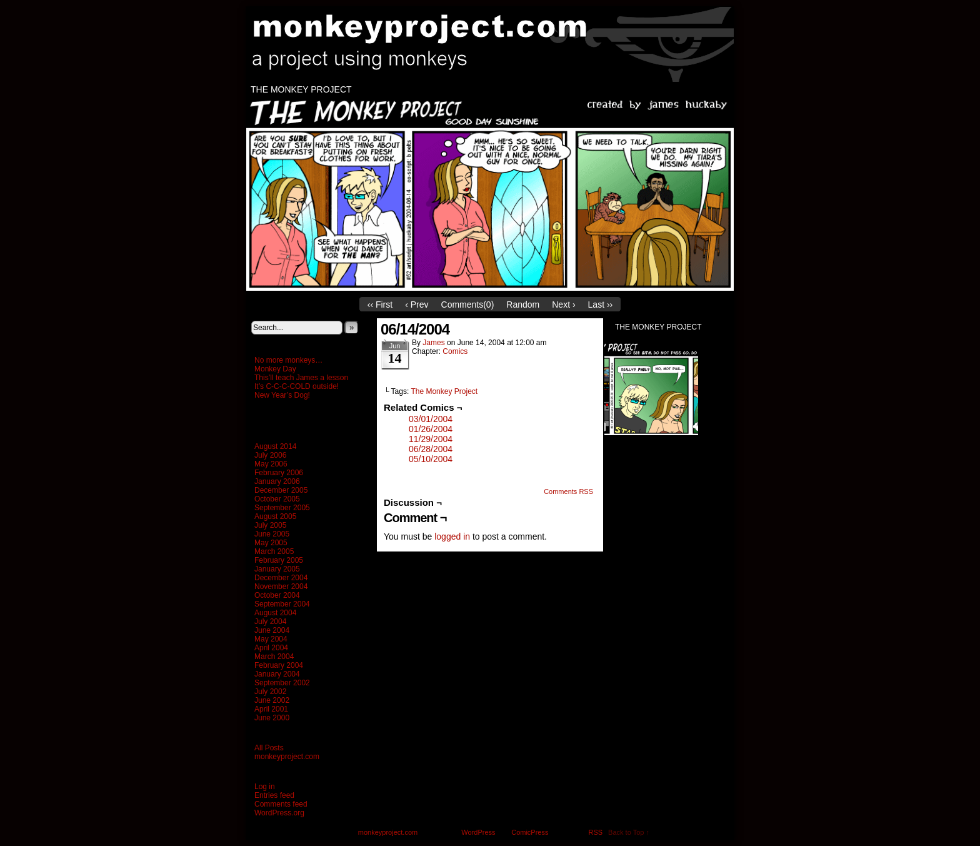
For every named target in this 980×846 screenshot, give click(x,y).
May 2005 (271, 542)
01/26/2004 (430, 429)
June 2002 (271, 700)
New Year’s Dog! (282, 395)
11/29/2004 (430, 439)
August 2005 (275, 516)
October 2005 (277, 499)
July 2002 (270, 691)
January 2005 (277, 569)
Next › (563, 305)
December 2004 (281, 577)
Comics (455, 351)
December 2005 (281, 490)
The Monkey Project (301, 89)
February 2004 (278, 665)
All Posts (269, 747)
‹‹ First (380, 305)
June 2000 (271, 717)
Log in (264, 786)
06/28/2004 (430, 449)
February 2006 (278, 472)
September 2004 (282, 604)
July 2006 (270, 455)
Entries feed (274, 795)
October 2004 (277, 595)
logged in (452, 536)
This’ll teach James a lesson (301, 377)
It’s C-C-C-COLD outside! (296, 386)
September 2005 (282, 507)
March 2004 (274, 656)
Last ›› (600, 305)
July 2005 (270, 525)
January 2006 (277, 481)
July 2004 (270, 621)
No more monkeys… (288, 360)
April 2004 (271, 647)
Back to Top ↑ (628, 832)
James (433, 342)
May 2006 (271, 464)
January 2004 (277, 674)
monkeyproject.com (496, 44)
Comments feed (281, 804)
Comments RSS (568, 491)
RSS (596, 832)
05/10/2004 (430, 459)
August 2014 (275, 446)
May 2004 (271, 639)
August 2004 (275, 612)
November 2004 (281, 586)
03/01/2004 (430, 419)
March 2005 (274, 551)
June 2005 (271, 534)
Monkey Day (275, 369)
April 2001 (271, 709)
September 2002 (282, 682)
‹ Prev (416, 305)
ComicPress (529, 832)
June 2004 (271, 630)
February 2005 (278, 560)
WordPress (478, 832)
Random (522, 305)
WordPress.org (279, 812)
